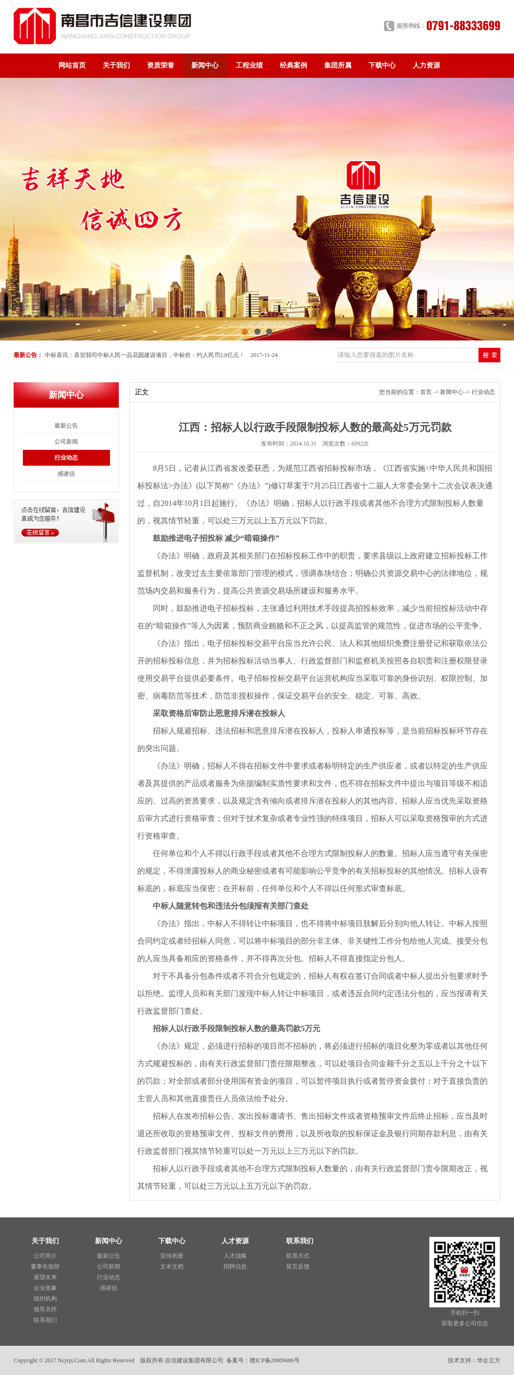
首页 (426, 392)
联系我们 (45, 1320)
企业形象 (45, 1288)
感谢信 (66, 473)
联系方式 (298, 1255)
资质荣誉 (160, 65)
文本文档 (172, 1266)
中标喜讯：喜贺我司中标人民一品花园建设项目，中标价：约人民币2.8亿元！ (145, 355)
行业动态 (66, 457)
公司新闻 (66, 441)
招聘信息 (235, 1266)
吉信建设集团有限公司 (194, 1360)
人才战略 (235, 1255)
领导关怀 (45, 1309)
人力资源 (426, 65)
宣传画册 (172, 1255)
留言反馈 (298, 1266)
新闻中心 (205, 65)
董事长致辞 (45, 1266)
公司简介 (45, 1255)
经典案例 (293, 65)
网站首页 (72, 65)
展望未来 (45, 1277)
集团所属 (337, 65)
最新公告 (66, 425)
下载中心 (382, 65)
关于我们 (116, 65)
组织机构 (45, 1298)
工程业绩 (249, 65)
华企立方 (488, 1360)
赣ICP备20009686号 (275, 1360)
